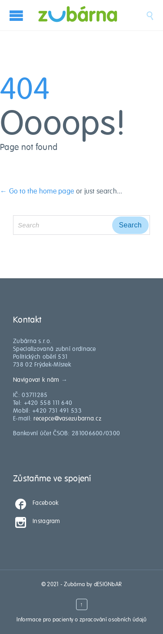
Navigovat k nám (36, 380)
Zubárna (74, 584)
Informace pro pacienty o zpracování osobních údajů (82, 619)
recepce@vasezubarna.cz (67, 418)
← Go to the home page (37, 191)
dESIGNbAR (108, 584)
